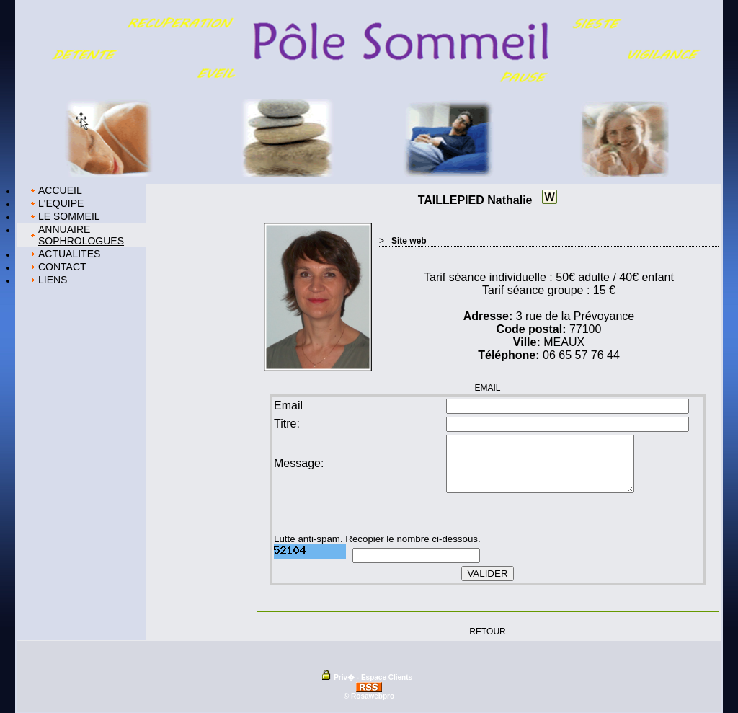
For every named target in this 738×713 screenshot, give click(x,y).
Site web (409, 241)
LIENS (52, 279)
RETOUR (487, 631)
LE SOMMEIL (69, 216)
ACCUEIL (60, 190)
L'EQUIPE (61, 203)
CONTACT (62, 267)
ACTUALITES (69, 254)
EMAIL (487, 388)
